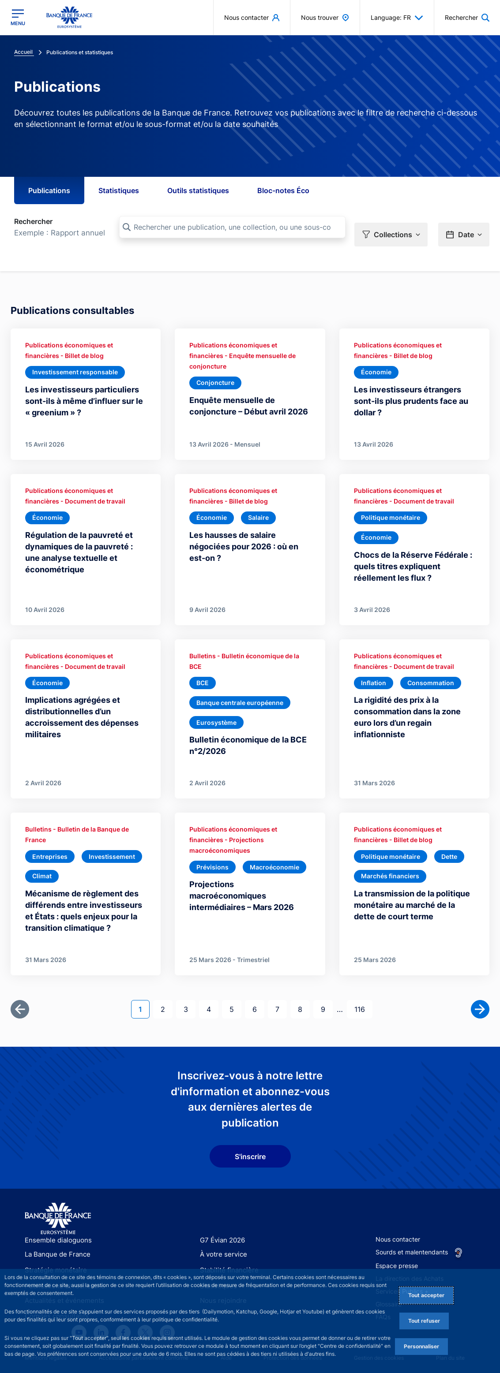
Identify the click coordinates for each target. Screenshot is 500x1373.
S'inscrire (250, 1134)
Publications (49, 190)
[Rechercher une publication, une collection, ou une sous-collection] (232, 227)
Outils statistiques (198, 190)
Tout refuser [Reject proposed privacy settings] (424, 1320)
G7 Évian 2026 (221, 1218)
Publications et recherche (61, 1263)
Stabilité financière (226, 1248)
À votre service (221, 1233)
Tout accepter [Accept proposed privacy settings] (426, 1295)
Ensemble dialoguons (55, 1218)
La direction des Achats (410, 1257)
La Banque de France (55, 1233)
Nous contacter (398, 1217)
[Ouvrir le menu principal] (18, 17)
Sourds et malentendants (412, 1230)
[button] (391, 227)
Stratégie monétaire (53, 1248)
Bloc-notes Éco (283, 190)
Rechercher (33, 221)
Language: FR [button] (397, 17)
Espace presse (397, 1244)
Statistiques (118, 190)
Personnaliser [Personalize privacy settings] (421, 1346)
